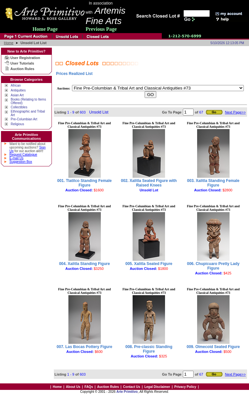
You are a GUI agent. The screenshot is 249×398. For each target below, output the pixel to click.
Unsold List (98, 112)
